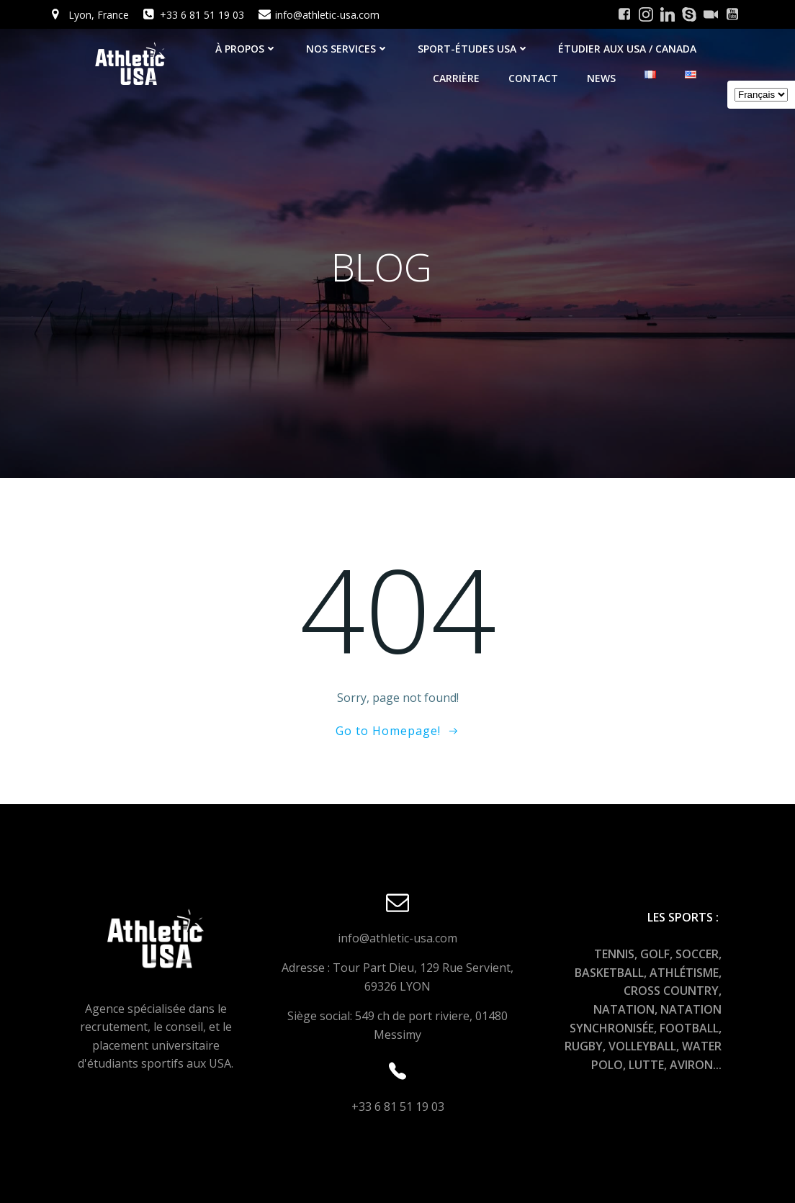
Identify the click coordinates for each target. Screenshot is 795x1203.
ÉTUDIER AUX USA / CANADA (627, 48)
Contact (533, 78)
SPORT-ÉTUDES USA (473, 48)
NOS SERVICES (347, 48)
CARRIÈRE (456, 78)
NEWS (601, 78)
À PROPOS (246, 48)
